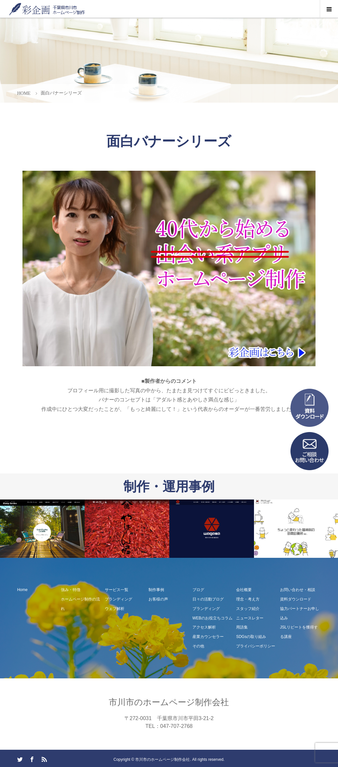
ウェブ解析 (114, 608)
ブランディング (118, 599)
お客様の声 (158, 599)
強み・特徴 (70, 589)
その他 (198, 646)
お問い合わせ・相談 (297, 589)
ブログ (198, 589)
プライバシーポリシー (255, 646)
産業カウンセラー (208, 636)
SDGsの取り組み (251, 636)
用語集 (242, 627)
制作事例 (156, 589)
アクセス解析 (204, 627)
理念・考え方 (248, 599)
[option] (42, 528)
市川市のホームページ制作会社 (169, 702)
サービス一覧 (116, 589)
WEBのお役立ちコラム (212, 618)
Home (22, 589)
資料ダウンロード (295, 599)
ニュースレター (249, 618)
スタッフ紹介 (248, 608)
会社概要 (244, 589)
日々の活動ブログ (208, 599)
